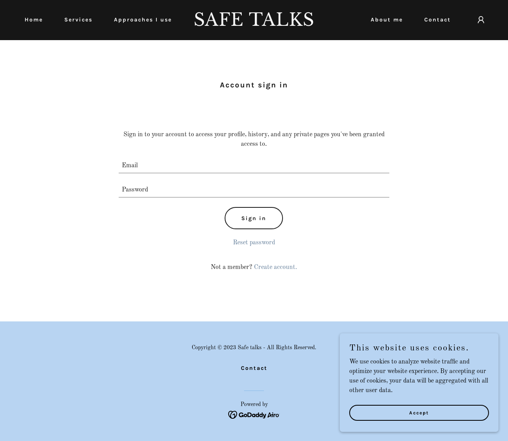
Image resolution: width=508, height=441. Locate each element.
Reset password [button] (254, 243)
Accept (419, 412)
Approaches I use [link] (143, 19)
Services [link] (78, 19)
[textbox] (254, 166)
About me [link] (387, 19)
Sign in (253, 218)
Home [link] (34, 19)
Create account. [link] (275, 267)
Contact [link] (437, 19)
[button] (481, 20)
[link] (254, 24)
